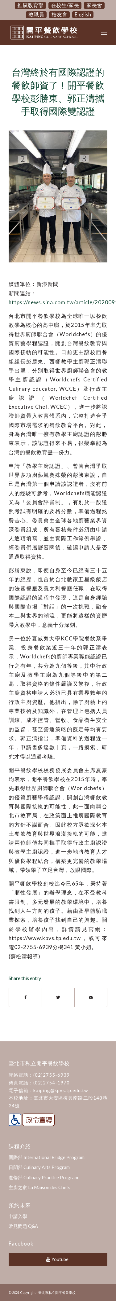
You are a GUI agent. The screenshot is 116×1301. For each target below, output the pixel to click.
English (83, 14)
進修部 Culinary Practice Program (43, 1177)
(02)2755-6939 (51, 1075)
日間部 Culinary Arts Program (39, 1167)
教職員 (36, 14)
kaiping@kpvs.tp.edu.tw (60, 1090)
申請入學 (18, 1216)
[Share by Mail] (91, 997)
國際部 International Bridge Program (47, 1157)
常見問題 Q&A (23, 1226)
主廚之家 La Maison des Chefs (39, 1187)
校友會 (59, 14)
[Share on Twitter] (58, 997)
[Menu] (104, 32)
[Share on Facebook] (25, 997)
